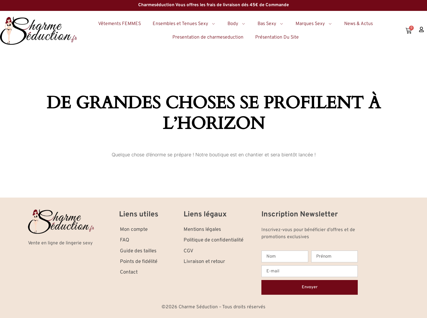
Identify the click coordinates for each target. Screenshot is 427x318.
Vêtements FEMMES (119, 24)
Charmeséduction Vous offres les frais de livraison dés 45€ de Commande (213, 5)
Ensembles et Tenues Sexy (184, 24)
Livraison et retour (204, 262)
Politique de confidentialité (213, 240)
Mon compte (134, 229)
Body (236, 24)
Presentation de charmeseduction (207, 37)
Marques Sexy (314, 24)
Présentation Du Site (277, 37)
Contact (129, 272)
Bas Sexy (271, 24)
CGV (188, 251)
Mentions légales (202, 229)
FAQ (124, 240)
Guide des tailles (138, 251)
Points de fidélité (138, 262)
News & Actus (358, 24)
